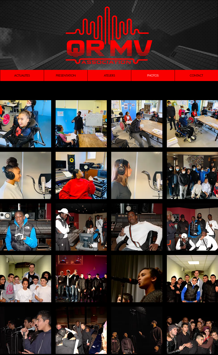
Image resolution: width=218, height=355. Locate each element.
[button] (25, 123)
